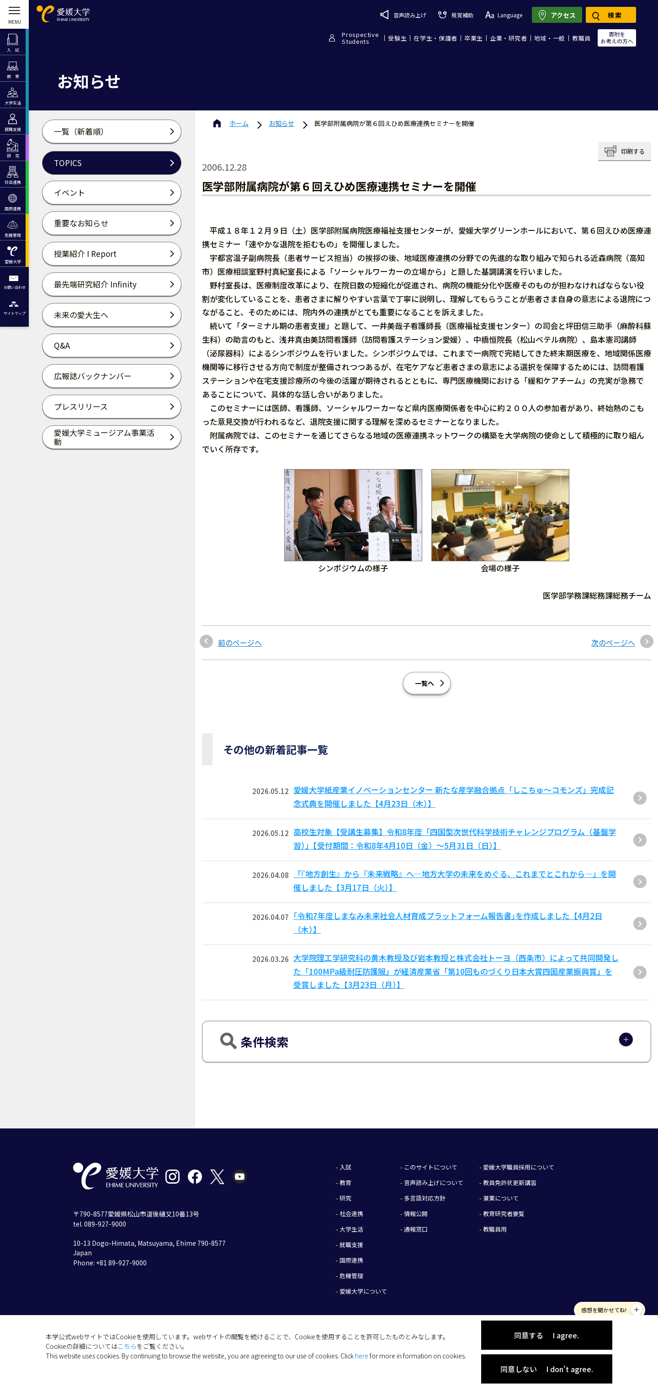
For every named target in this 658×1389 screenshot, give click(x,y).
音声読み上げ (403, 14)
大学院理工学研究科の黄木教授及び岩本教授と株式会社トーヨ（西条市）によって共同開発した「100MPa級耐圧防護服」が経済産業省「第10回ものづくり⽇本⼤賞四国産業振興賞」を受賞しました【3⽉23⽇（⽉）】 (456, 971)
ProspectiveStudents (360, 38)
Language (503, 15)
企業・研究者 (508, 38)
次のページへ (613, 642)
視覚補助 (455, 15)
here (361, 1355)
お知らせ (281, 123)
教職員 (581, 38)
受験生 (397, 38)
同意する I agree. (546, 1335)
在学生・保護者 (435, 38)
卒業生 (473, 38)
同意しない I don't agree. (546, 1368)
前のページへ (240, 642)
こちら (127, 1346)
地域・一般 (549, 38)
